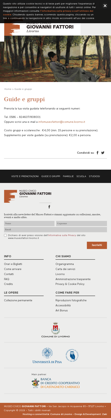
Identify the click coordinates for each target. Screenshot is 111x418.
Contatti (9, 274)
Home (7, 89)
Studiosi (94, 176)
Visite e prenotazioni (25, 176)
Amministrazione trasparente (73, 279)
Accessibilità (63, 305)
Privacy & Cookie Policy (70, 284)
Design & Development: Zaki (91, 414)
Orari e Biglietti (13, 264)
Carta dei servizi (65, 269)
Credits (8, 284)
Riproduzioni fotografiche (71, 300)
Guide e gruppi (50, 176)
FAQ (6, 279)
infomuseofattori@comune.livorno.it (61, 122)
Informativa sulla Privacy (62, 235)
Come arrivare (12, 269)
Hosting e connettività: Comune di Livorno (47, 414)
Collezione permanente (18, 300)
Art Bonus (62, 310)
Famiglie (68, 176)
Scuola (81, 176)
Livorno (60, 274)
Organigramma (65, 264)
